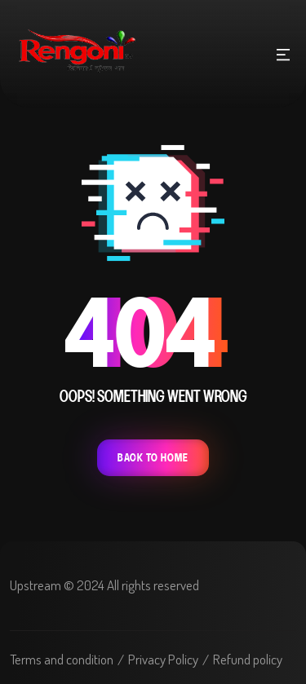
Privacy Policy (163, 659)
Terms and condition (61, 659)
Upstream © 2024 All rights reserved (104, 585)
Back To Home (153, 457)
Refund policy (247, 659)
